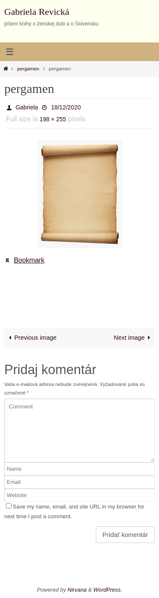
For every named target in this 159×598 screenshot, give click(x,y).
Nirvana (76, 590)
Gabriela (27, 107)
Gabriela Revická (36, 11)
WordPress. (107, 590)
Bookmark (29, 260)
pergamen (28, 68)
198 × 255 (52, 119)
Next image (133, 337)
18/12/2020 (66, 107)
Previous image (31, 337)
